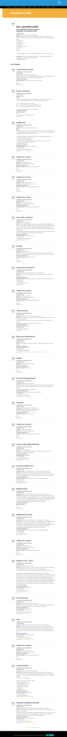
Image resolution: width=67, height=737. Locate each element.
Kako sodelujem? (22, 7)
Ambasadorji (15, 7)
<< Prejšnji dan (29, 727)
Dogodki (29, 7)
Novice (34, 7)
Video (39, 7)
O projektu (8, 7)
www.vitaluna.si (26, 459)
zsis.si (25, 59)
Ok (46, 735)
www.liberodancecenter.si (28, 639)
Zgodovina (53, 7)
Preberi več (51, 735)
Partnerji (47, 7)
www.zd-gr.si (25, 240)
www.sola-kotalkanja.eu (28, 396)
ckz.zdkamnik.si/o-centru (28, 150)
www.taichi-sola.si (26, 613)
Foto (43, 7)
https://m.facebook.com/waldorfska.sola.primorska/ (34, 352)
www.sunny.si (26, 482)
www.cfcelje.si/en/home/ (28, 696)
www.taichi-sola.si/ (27, 591)
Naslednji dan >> (37, 727)
